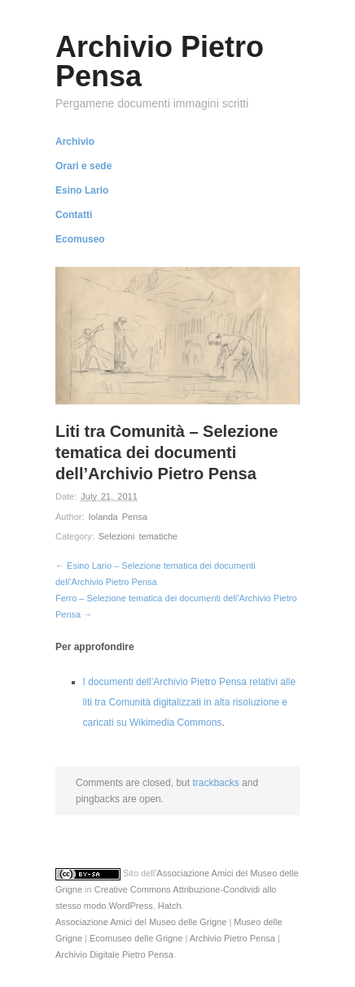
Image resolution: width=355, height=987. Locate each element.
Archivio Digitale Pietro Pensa (114, 954)
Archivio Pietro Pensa (232, 938)
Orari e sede (83, 166)
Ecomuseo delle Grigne (136, 938)
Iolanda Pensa (118, 517)
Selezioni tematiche (138, 536)
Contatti (73, 215)
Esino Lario (81, 190)
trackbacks (215, 782)
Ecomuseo (80, 239)
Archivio (74, 141)
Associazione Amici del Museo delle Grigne (140, 922)
